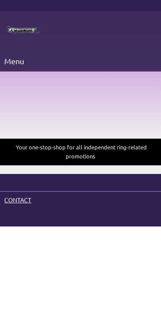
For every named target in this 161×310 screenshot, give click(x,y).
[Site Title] (23, 30)
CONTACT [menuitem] (17, 200)
